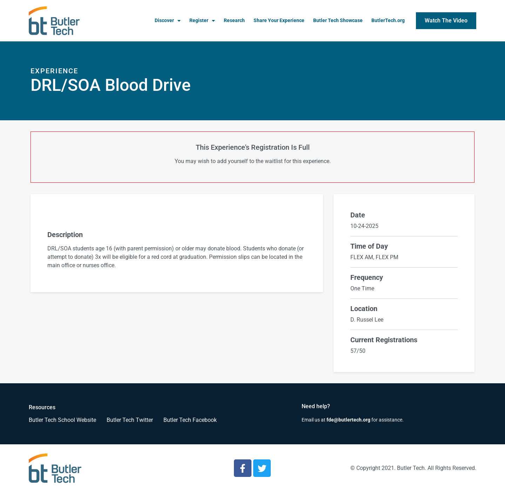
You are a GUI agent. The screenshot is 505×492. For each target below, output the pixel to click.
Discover (168, 21)
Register (202, 21)
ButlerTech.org (388, 20)
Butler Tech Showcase (338, 20)
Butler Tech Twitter (130, 420)
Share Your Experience (279, 20)
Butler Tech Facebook (190, 420)
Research (234, 20)
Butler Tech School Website (62, 420)
